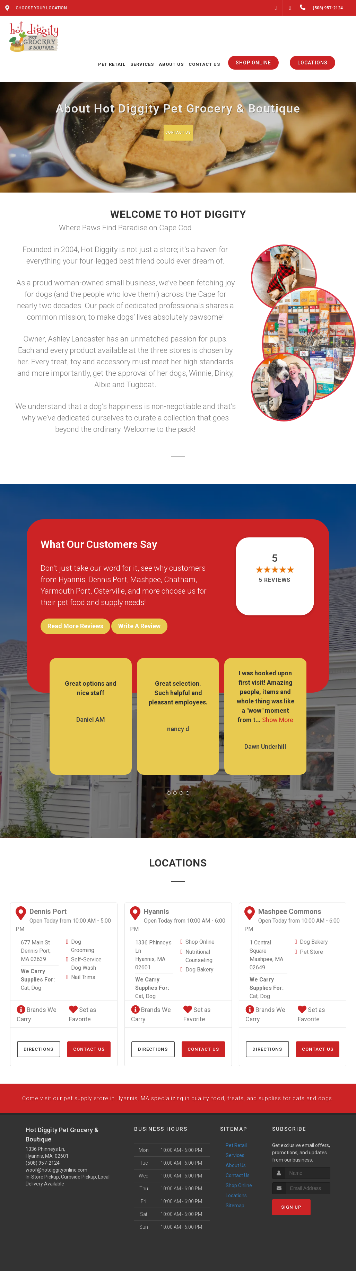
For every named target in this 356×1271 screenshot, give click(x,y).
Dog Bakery (199, 964)
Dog (36, 983)
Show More (277, 715)
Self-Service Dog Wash (86, 958)
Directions (38, 1044)
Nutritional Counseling (198, 951)
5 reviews (274, 581)
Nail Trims (83, 972)
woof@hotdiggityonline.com (56, 1189)
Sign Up (291, 1226)
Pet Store (311, 947)
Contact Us (177, 132)
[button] (169, 788)
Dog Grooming (82, 941)
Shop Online (200, 937)
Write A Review (139, 627)
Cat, (25, 983)
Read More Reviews (75, 627)
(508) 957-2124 (43, 1182)
